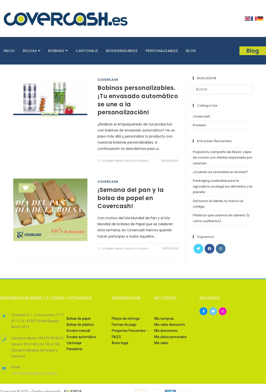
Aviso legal (120, 343)
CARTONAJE (87, 50)
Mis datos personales (170, 337)
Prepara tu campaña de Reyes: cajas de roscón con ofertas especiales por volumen (222, 158)
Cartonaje (74, 343)
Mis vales (161, 343)
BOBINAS (58, 50)
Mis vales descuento (169, 325)
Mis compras (164, 318)
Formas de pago (124, 325)
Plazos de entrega (126, 318)
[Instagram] (220, 249)
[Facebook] (209, 249)
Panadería (74, 349)
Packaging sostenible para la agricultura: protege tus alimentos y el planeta (222, 186)
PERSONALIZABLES (162, 50)
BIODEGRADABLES (122, 50)
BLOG (191, 50)
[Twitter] (198, 249)
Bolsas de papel (79, 318)
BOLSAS (32, 50)
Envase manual (78, 331)
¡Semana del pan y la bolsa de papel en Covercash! (131, 198)
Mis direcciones (166, 331)
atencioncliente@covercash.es (34, 373)
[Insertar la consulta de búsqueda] (223, 89)
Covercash (108, 80)
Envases (199, 125)
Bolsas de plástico (80, 325)
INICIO (9, 50)
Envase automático (81, 337)
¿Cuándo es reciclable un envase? (220, 172)
